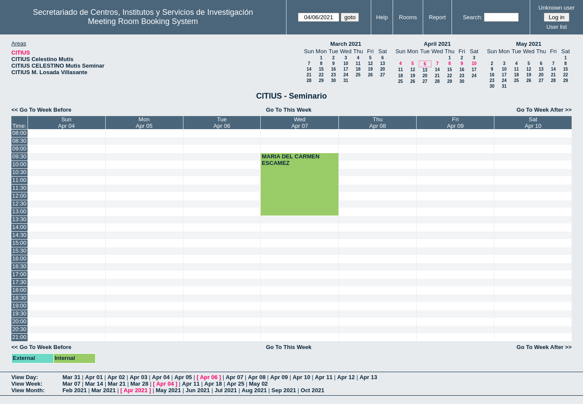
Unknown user (556, 7)
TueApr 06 (222, 122)
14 (309, 69)
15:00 (19, 243)
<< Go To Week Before (41, 109)
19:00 (19, 305)
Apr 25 (235, 383)
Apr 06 (208, 377)
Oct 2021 (312, 390)
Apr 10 (301, 377)
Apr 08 (257, 377)
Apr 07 (234, 377)
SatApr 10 (532, 122)
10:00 (19, 164)
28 (309, 80)
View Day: (24, 377)
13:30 (19, 219)
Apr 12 (346, 377)
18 (357, 69)
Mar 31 (71, 377)
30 (333, 80)
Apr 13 (368, 377)
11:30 (19, 188)
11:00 (19, 180)
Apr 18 (213, 383)
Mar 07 (71, 383)
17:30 (19, 282)
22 (321, 74)
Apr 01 (94, 377)
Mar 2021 (103, 390)
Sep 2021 (284, 390)
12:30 (19, 203)
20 (382, 69)
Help (382, 17)
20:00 (19, 321)
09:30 (19, 156)
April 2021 (437, 44)
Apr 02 (116, 377)
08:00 (19, 133)
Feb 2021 (74, 390)
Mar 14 (94, 383)
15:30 (19, 250)
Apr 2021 (136, 390)
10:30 (19, 172)
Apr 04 (160, 377)
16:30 (19, 266)
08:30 (19, 140)
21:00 (19, 337)
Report (437, 17)
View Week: (26, 383)
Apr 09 (279, 377)
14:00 (19, 227)
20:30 (19, 329)
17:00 (19, 274)
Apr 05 (183, 377)
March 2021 (345, 44)
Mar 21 (117, 383)
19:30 (19, 313)
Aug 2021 (254, 390)
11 (357, 63)
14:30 (19, 235)
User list (556, 27)
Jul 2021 (225, 390)
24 (345, 74)
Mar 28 (139, 383)
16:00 (19, 258)
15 (321, 69)
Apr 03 (138, 377)
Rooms (408, 17)
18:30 (19, 297)
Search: (473, 17)
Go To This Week (288, 109)
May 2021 (529, 44)
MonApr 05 (144, 122)
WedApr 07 (299, 122)
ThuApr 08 (377, 122)
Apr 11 (323, 377)
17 (345, 69)
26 (370, 74)
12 (370, 63)
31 (345, 80)
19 (370, 69)
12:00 (19, 195)
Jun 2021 (198, 390)
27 (382, 74)
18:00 (19, 290)
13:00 (19, 211)
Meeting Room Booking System (143, 21)
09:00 (19, 148)
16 (333, 69)
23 (333, 74)
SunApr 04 (66, 122)
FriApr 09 (455, 122)
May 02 (258, 383)
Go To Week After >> (544, 109)
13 (382, 63)
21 (309, 74)
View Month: (28, 390)
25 (357, 74)
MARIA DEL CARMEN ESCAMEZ (290, 159)
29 (321, 80)
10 (345, 63)
